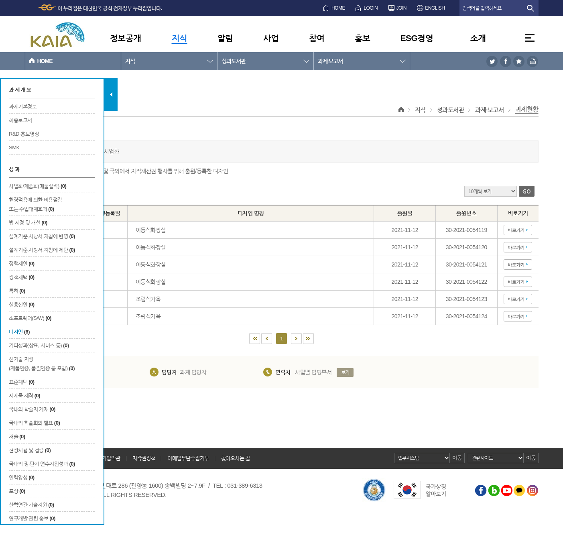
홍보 (362, 38)
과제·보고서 (330, 61)
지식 (179, 38)
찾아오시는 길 (235, 458)
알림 (225, 38)
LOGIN (371, 8)
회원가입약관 (106, 458)
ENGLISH (435, 8)
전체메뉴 (530, 38)
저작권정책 (144, 458)
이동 (456, 458)
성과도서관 (234, 61)
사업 (271, 38)
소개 (478, 38)
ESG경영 (416, 38)
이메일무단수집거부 (188, 458)
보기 (345, 372)
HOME (338, 8)
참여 (317, 38)
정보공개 (125, 38)
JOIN (401, 8)
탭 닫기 (111, 94)
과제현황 (527, 109)
